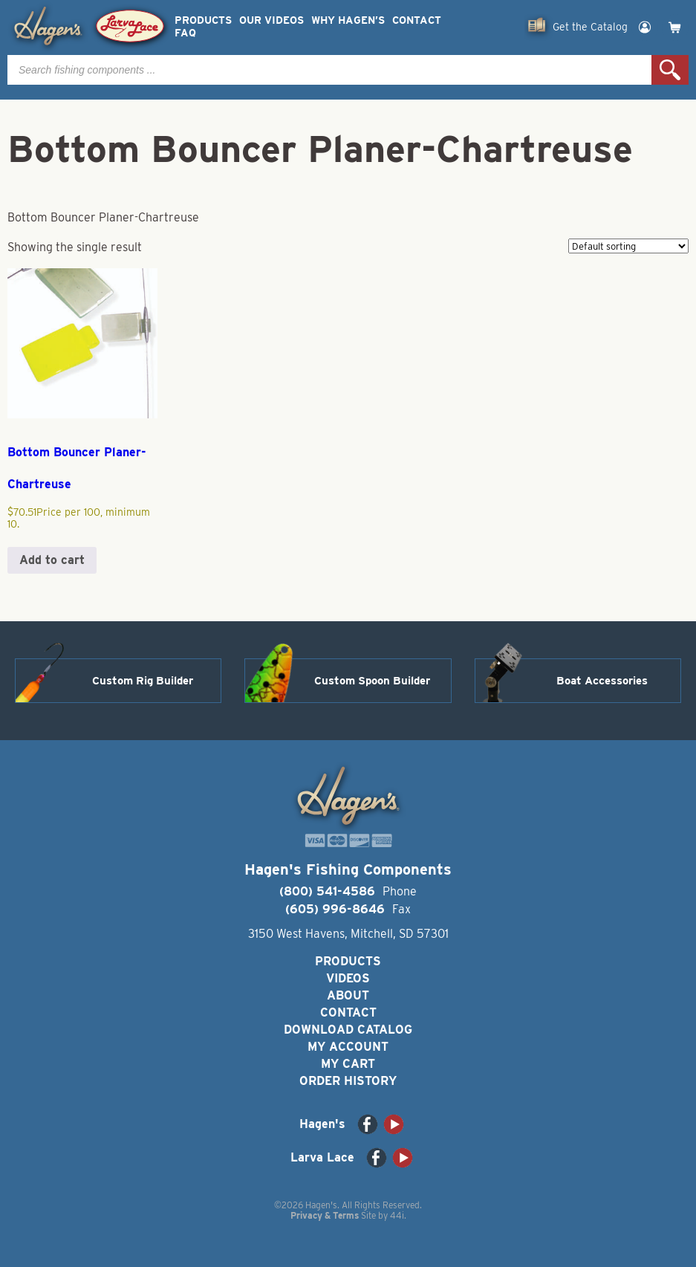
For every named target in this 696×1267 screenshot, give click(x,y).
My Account (348, 1047)
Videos (348, 978)
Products (203, 20)
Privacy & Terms (324, 1215)
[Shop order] (628, 246)
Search (670, 70)
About (348, 995)
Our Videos (271, 20)
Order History (348, 1081)
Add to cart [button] (52, 560)
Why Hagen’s (348, 20)
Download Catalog (348, 1030)
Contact (416, 20)
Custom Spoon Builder (372, 680)
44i (397, 1215)
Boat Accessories (602, 680)
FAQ (185, 33)
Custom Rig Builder (142, 680)
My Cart (348, 1064)
